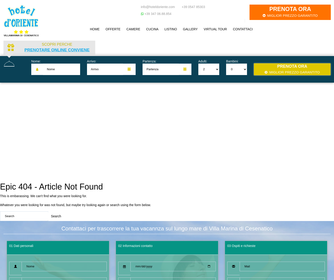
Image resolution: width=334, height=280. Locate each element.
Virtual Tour (215, 29)
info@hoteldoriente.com (158, 7)
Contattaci (243, 29)
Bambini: (232, 61)
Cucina (152, 29)
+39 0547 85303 (193, 7)
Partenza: (149, 61)
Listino (170, 29)
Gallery (190, 29)
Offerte (113, 29)
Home (95, 29)
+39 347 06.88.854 (157, 14)
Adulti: (202, 61)
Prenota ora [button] (290, 12)
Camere (133, 29)
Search (56, 216)
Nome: (36, 61)
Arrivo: (91, 61)
